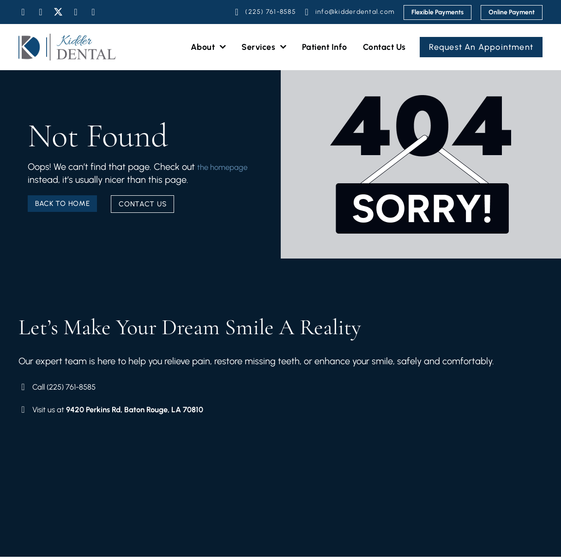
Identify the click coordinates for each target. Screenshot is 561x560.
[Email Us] (348, 12)
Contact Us (384, 47)
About (208, 47)
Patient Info (324, 47)
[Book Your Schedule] (129, 387)
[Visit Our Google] (93, 12)
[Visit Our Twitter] (58, 12)
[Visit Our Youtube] (75, 12)
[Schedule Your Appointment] (264, 12)
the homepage (58, 176)
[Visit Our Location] (129, 411)
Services (263, 47)
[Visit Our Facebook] (23, 12)
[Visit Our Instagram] (40, 12)
